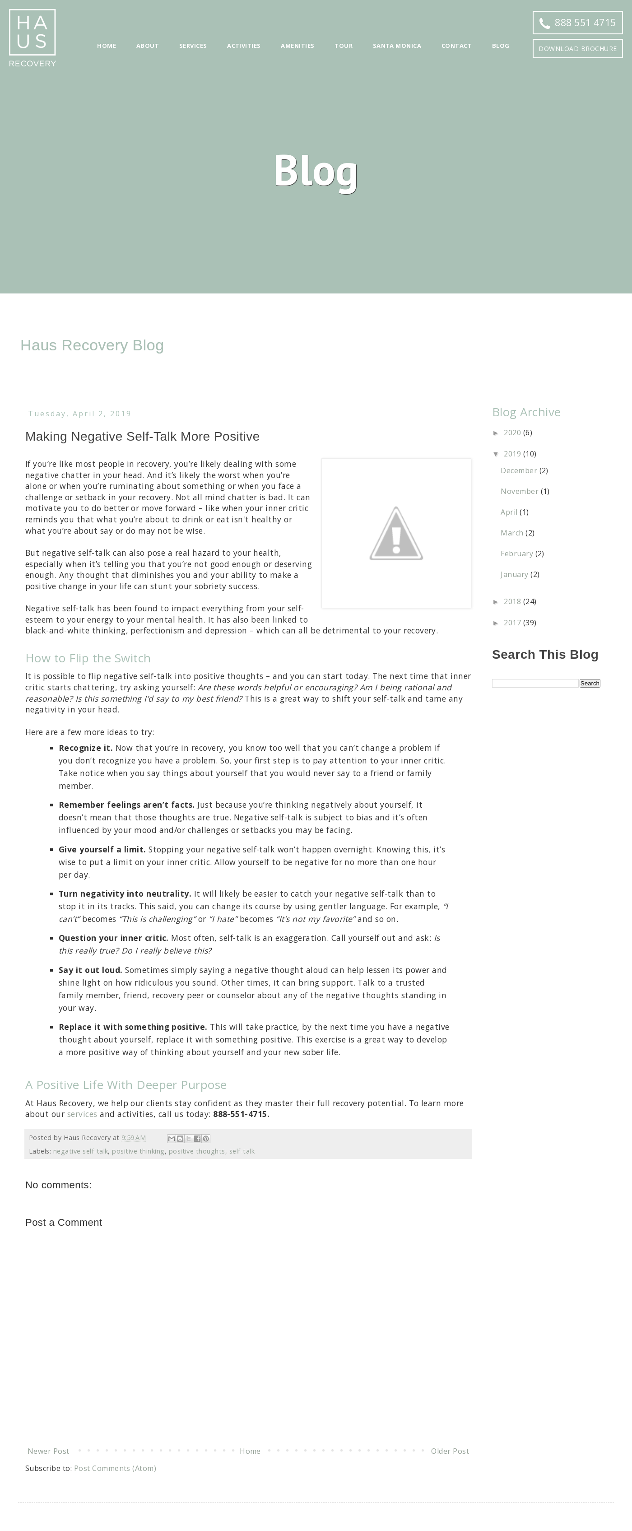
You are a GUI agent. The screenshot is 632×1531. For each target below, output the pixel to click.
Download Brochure (578, 48)
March (513, 533)
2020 (513, 432)
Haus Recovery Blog (92, 345)
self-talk (242, 1151)
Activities (244, 46)
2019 (513, 454)
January (515, 574)
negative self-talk (80, 1151)
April (510, 512)
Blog (501, 46)
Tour (344, 46)
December (520, 470)
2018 (513, 601)
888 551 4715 (577, 22)
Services (193, 46)
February (518, 553)
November (520, 491)
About (147, 46)
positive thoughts (197, 1151)
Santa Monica (397, 46)
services (82, 1113)
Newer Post (49, 1451)
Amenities (297, 46)
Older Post (450, 1451)
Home (106, 46)
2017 (513, 623)
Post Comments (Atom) (115, 1468)
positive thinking (138, 1151)
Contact (456, 46)
